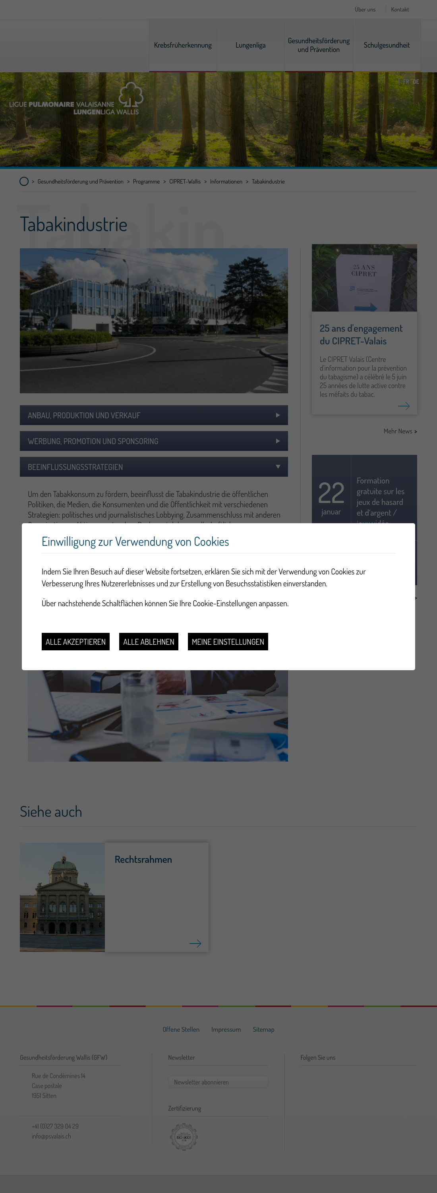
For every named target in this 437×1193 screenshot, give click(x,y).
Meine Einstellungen (228, 641)
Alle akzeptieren (76, 641)
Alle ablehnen (148, 641)
